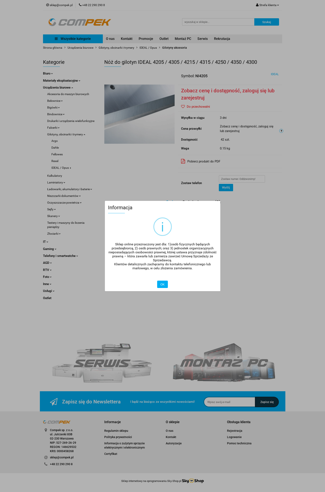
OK (162, 284)
